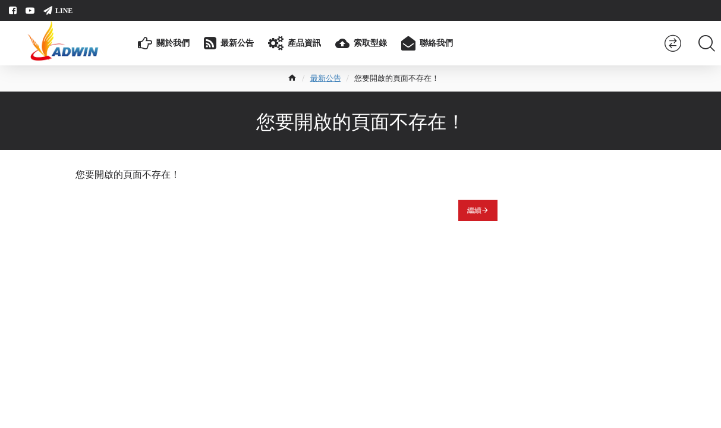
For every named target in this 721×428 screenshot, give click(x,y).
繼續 (474, 210)
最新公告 (325, 78)
